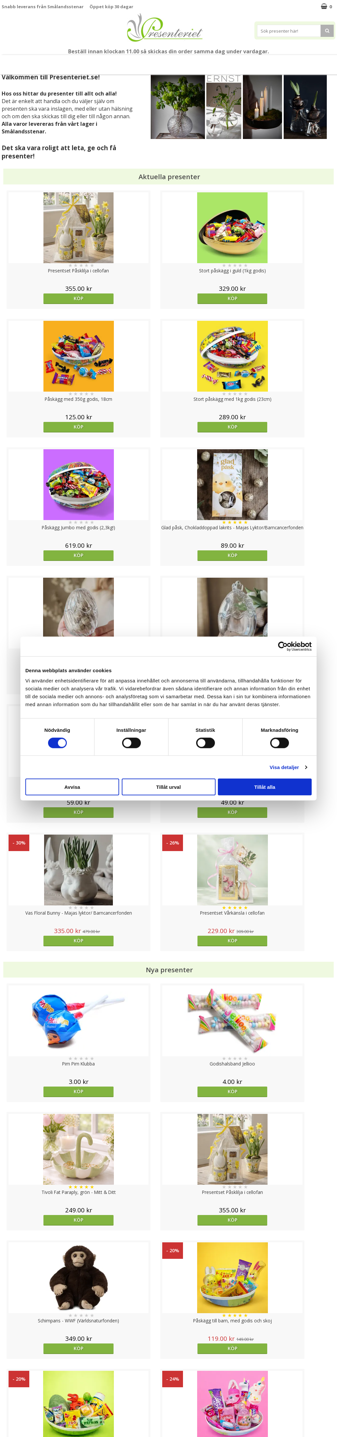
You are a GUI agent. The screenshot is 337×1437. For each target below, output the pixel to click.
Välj (126, 1114)
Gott (252, 61)
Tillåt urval (168, 787)
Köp (43, 298)
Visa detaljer (284, 767)
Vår (47, 62)
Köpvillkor (12, 1385)
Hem (176, 61)
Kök (201, 61)
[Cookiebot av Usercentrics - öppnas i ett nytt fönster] (283, 646)
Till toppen (168, 1343)
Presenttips (143, 61)
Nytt (30, 62)
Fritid (226, 61)
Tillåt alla (264, 787)
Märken (281, 61)
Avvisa (72, 787)
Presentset (103, 61)
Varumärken (15, 1375)
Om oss (10, 1396)
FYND (305, 62)
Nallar (8, 1415)
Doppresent (15, 1425)
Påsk (71, 61)
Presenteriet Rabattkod (27, 1405)
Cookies (10, 1366)
